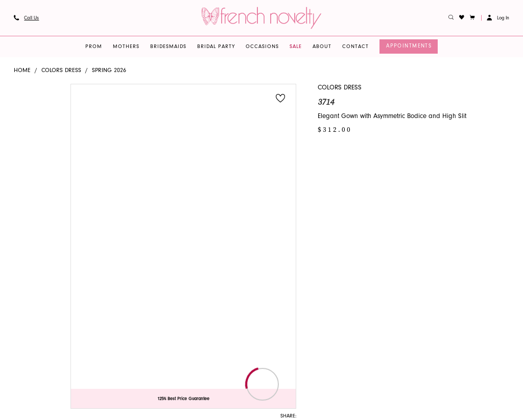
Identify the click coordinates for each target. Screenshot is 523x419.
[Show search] (451, 17)
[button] (472, 17)
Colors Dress (61, 70)
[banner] (261, 18)
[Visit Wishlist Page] (462, 17)
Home (22, 70)
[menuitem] (26, 17)
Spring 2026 (109, 70)
